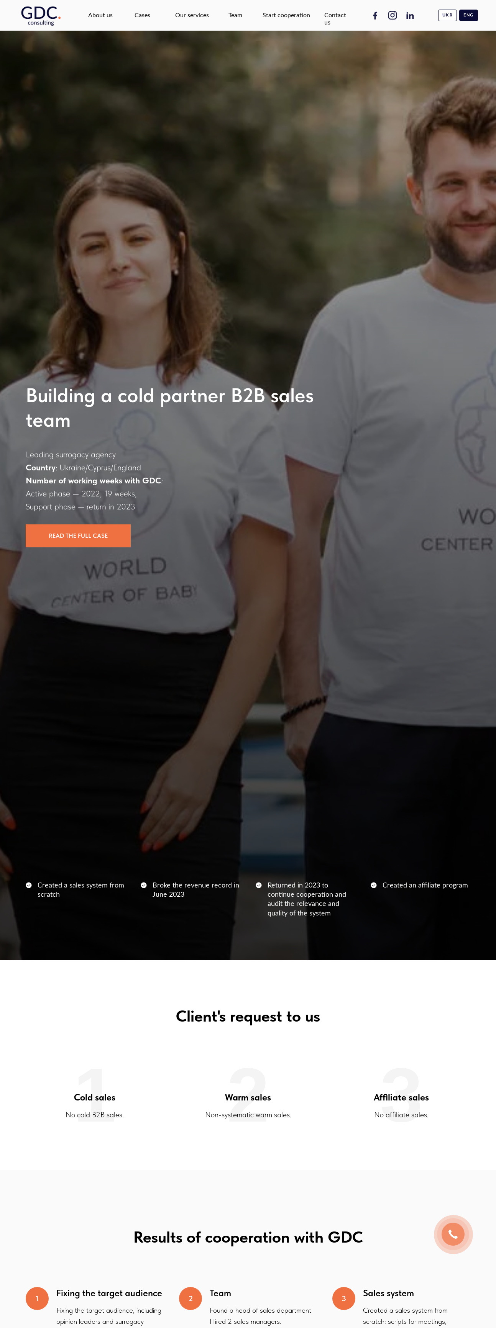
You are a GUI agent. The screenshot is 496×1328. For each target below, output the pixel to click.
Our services (192, 15)
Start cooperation (286, 15)
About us (100, 15)
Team (235, 15)
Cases (142, 15)
